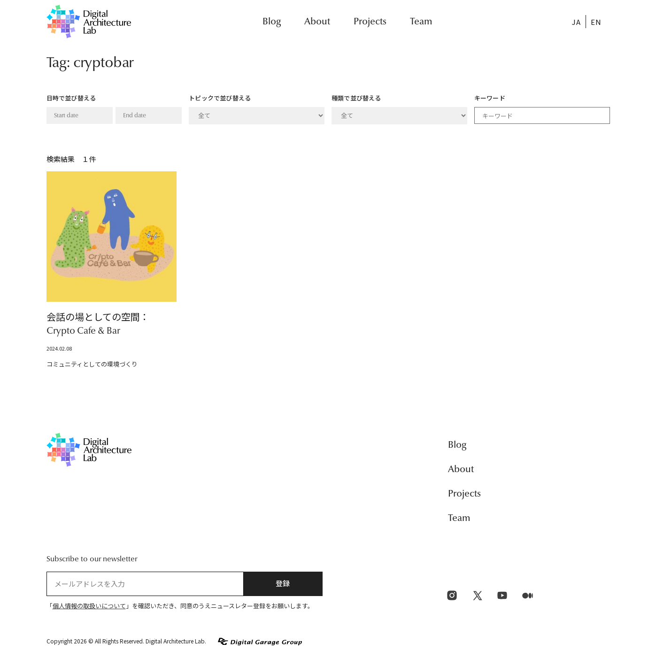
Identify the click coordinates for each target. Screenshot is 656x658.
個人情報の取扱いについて (89, 606)
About (317, 21)
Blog (271, 21)
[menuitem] (576, 21)
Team (421, 21)
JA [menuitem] (576, 22)
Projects (370, 21)
